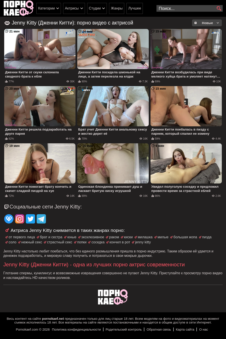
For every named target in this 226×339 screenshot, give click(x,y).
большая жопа (185, 237)
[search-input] (189, 8)
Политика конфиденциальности (76, 329)
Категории (46, 8)
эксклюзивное (92, 237)
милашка (145, 237)
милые (163, 237)
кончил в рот (119, 242)
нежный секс (31, 242)
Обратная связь (159, 329)
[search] (219, 8)
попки (82, 242)
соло (12, 242)
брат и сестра (51, 237)
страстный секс (59, 242)
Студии (95, 8)
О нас (203, 329)
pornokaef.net (53, 318)
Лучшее (134, 8)
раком (114, 237)
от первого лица (22, 237)
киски (128, 237)
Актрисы (72, 8)
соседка (97, 242)
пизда (207, 237)
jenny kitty (143, 242)
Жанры (116, 8)
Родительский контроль (124, 329)
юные (71, 237)
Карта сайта (185, 329)
